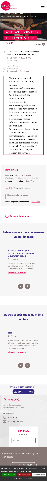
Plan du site (7, 456)
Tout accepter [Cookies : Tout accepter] (9, 474)
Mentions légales (30, 453)
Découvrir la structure (17, 272)
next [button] (27, 286)
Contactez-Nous (25, 391)
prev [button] (21, 286)
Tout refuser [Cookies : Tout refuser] (24, 474)
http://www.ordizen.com (19, 188)
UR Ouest (36, 201)
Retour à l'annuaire (19, 216)
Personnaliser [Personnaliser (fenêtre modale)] (39, 474)
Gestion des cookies (11, 453)
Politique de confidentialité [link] (23, 478)
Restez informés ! (25, 465)
